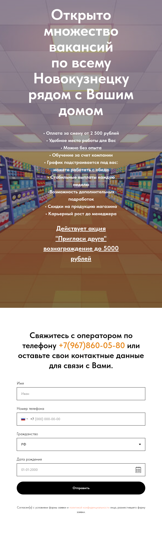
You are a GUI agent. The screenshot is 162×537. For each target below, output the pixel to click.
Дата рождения (29, 459)
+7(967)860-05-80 (91, 345)
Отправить (81, 488)
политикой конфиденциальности (89, 507)
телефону (39, 345)
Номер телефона (30, 408)
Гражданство (27, 434)
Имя (20, 383)
